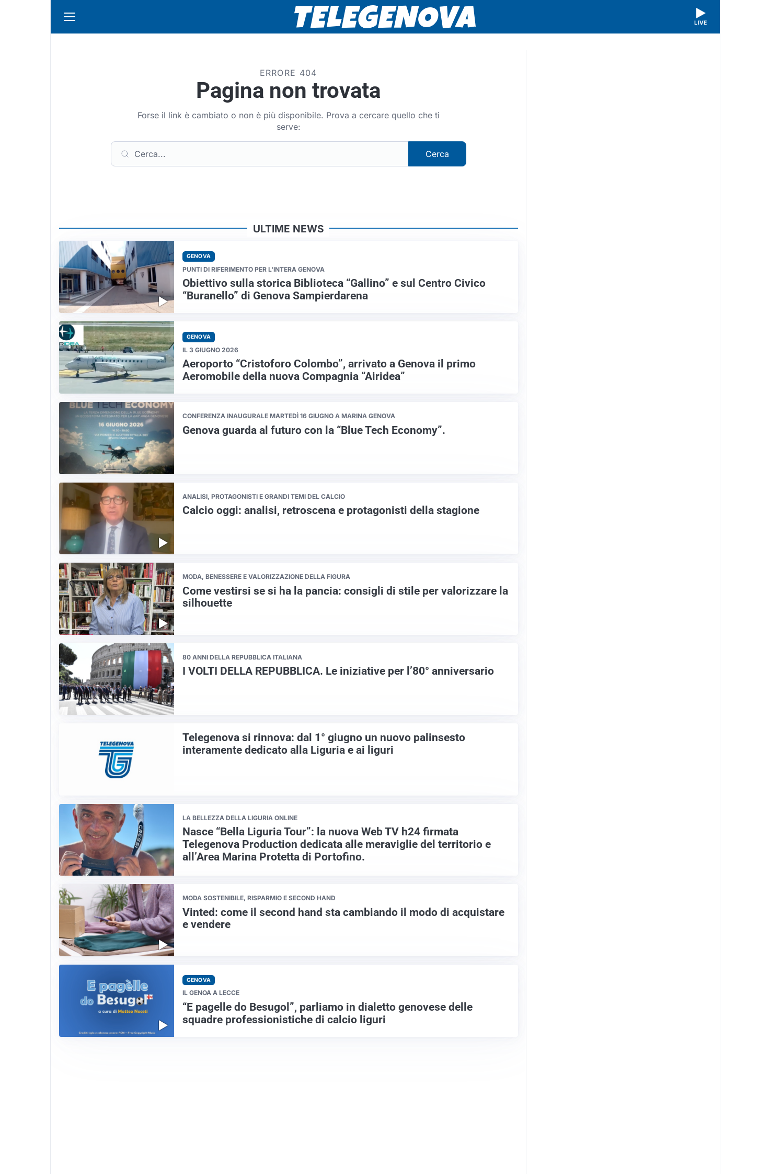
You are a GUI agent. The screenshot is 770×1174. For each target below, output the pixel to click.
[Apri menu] (69, 17)
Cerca (437, 154)
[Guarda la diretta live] (701, 17)
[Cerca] (260, 153)
